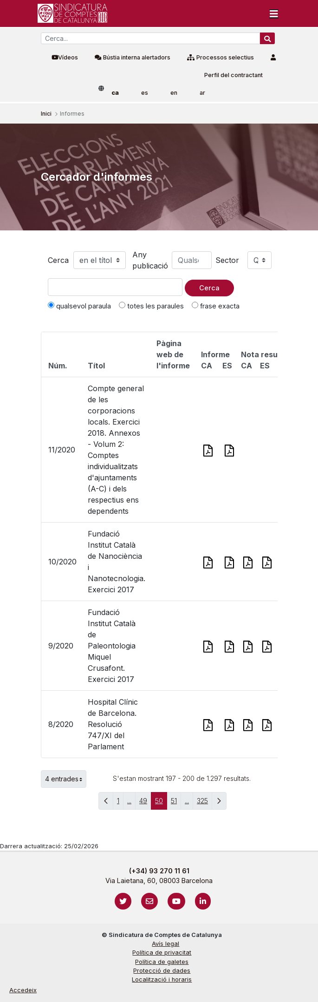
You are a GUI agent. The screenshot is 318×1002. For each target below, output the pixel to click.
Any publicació (150, 260)
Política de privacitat (161, 952)
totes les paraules (151, 305)
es (144, 92)
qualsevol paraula (79, 305)
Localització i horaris (162, 979)
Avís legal (165, 943)
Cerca (58, 260)
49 (145, 803)
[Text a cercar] (115, 287)
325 (204, 803)
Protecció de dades (161, 970)
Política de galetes (161, 961)
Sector (227, 260)
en (173, 92)
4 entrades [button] (65, 779)
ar (202, 92)
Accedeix (23, 990)
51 (176, 803)
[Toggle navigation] (274, 13)
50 (161, 803)
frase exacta (216, 305)
